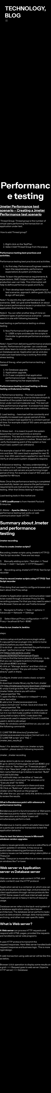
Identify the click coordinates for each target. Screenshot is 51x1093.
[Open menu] (6, 20)
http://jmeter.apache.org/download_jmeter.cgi (27, 685)
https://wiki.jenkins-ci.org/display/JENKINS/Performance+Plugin (19, 654)
